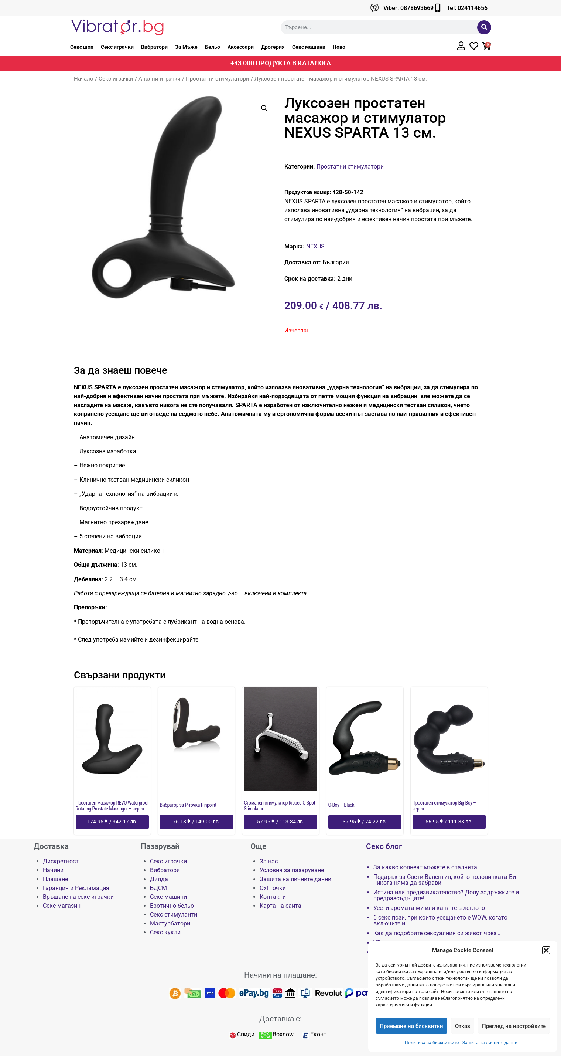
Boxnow (283, 1034)
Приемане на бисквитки (411, 1026)
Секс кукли (165, 932)
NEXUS (315, 246)
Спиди (245, 1034)
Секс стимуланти (173, 914)
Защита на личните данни (489, 1042)
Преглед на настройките (514, 1026)
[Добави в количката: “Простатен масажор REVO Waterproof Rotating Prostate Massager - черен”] (112, 822)
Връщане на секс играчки (78, 896)
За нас (269, 861)
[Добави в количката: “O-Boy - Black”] (364, 822)
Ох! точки (273, 887)
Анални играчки (159, 78)
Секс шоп (81, 47)
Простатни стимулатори (217, 78)
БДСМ (158, 887)
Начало (83, 78)
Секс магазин (62, 905)
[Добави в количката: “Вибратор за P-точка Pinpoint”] (196, 822)
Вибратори (154, 47)
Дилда (159, 879)
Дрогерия (273, 47)
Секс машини (308, 47)
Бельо (212, 47)
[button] (546, 950)
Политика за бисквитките (432, 1042)
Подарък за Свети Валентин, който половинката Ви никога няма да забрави (444, 880)
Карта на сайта (280, 905)
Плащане (55, 879)
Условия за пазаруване (292, 870)
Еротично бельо (172, 905)
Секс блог (384, 846)
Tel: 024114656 (467, 7)
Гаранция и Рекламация (76, 887)
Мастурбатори (170, 923)
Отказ (462, 1026)
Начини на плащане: (280, 975)
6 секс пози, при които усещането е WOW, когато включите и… (440, 921)
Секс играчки (117, 47)
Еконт (318, 1034)
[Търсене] (484, 27)
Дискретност (61, 861)
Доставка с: (280, 1018)
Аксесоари (241, 47)
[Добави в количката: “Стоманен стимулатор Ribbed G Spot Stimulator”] (280, 822)
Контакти (273, 896)
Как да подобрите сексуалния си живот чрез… (436, 933)
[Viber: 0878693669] (374, 8)
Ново (339, 47)
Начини (53, 870)
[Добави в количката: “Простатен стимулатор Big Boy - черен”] (449, 822)
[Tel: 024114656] (438, 8)
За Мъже (186, 47)
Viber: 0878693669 (408, 7)
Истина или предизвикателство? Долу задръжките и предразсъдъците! (446, 895)
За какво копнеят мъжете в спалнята (425, 867)
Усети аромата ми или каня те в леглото (429, 908)
